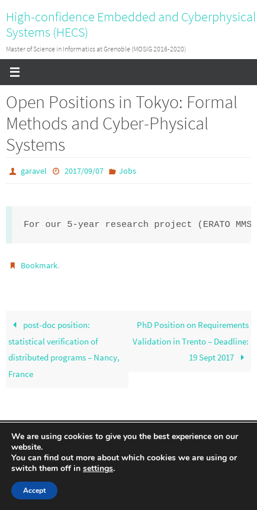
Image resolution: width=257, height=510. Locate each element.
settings (98, 468)
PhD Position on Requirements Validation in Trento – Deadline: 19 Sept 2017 (191, 341)
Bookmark (39, 265)
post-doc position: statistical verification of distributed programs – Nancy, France (64, 349)
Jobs (127, 170)
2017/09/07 (84, 170)
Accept (34, 490)
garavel (34, 170)
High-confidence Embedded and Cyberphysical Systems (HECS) (131, 24)
